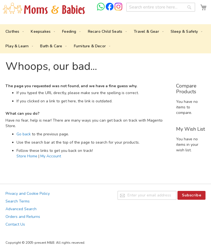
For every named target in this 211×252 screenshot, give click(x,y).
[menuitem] (13, 31)
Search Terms (17, 201)
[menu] (105, 38)
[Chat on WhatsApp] (101, 9)
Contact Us (15, 224)
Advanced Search (21, 209)
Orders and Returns (22, 216)
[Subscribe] (191, 195)
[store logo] (44, 9)
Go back (23, 134)
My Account (50, 156)
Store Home (26, 156)
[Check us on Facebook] (110, 9)
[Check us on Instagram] (118, 9)
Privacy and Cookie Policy (27, 193)
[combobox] (160, 7)
